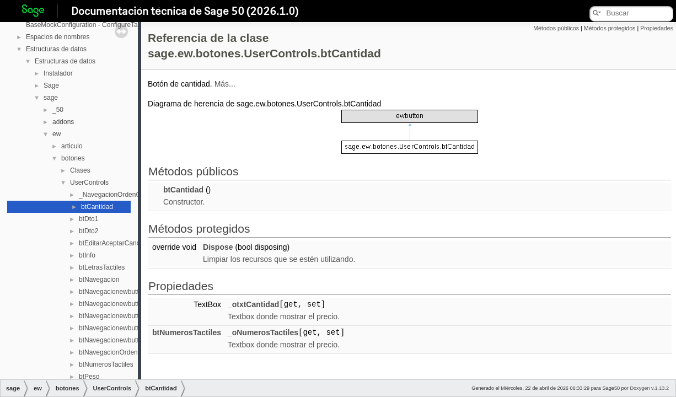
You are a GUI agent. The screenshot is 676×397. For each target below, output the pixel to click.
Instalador (58, 73)
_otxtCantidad (253, 304)
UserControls (89, 182)
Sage (51, 85)
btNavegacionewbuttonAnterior (124, 304)
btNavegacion (99, 279)
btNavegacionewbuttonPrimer (122, 316)
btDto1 (88, 219)
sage (51, 97)
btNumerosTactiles (106, 364)
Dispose (218, 247)
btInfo (87, 255)
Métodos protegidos (610, 28)
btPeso (89, 376)
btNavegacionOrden (108, 352)
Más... (224, 83)
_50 (57, 110)
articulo (72, 146)
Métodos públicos (556, 28)
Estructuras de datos (56, 49)
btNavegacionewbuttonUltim (120, 340)
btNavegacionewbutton (112, 292)
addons (63, 122)
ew (56, 134)
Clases (80, 170)
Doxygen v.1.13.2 (649, 388)
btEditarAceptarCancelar (115, 243)
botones (73, 158)
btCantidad (97, 207)
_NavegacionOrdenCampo (118, 194)
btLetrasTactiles (102, 267)
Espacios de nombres (57, 37)
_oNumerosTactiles (263, 332)
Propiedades (656, 28)
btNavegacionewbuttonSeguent (125, 328)
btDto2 (88, 231)
